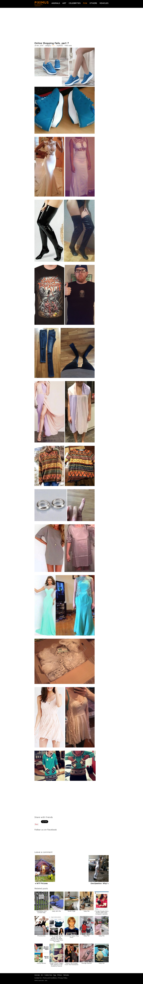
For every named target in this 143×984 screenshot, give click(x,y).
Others (93, 3)
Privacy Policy (62, 978)
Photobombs (41, 936)
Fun (85, 3)
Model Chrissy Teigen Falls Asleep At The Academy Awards (56, 964)
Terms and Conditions (50, 978)
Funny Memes (41, 963)
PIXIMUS (41, 2)
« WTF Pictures (41, 883)
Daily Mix (86, 911)
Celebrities (75, 3)
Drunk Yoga (71, 911)
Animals (56, 3)
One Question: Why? (99, 883)
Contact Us (37, 978)
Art (64, 3)
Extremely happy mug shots (72, 936)
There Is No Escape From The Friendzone (71, 963)
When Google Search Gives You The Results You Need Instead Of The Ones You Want (56, 938)
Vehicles (104, 3)
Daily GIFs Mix (56, 911)
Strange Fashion (86, 963)
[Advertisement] (71, 25)
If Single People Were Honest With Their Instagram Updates (101, 912)
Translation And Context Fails (41, 911)
